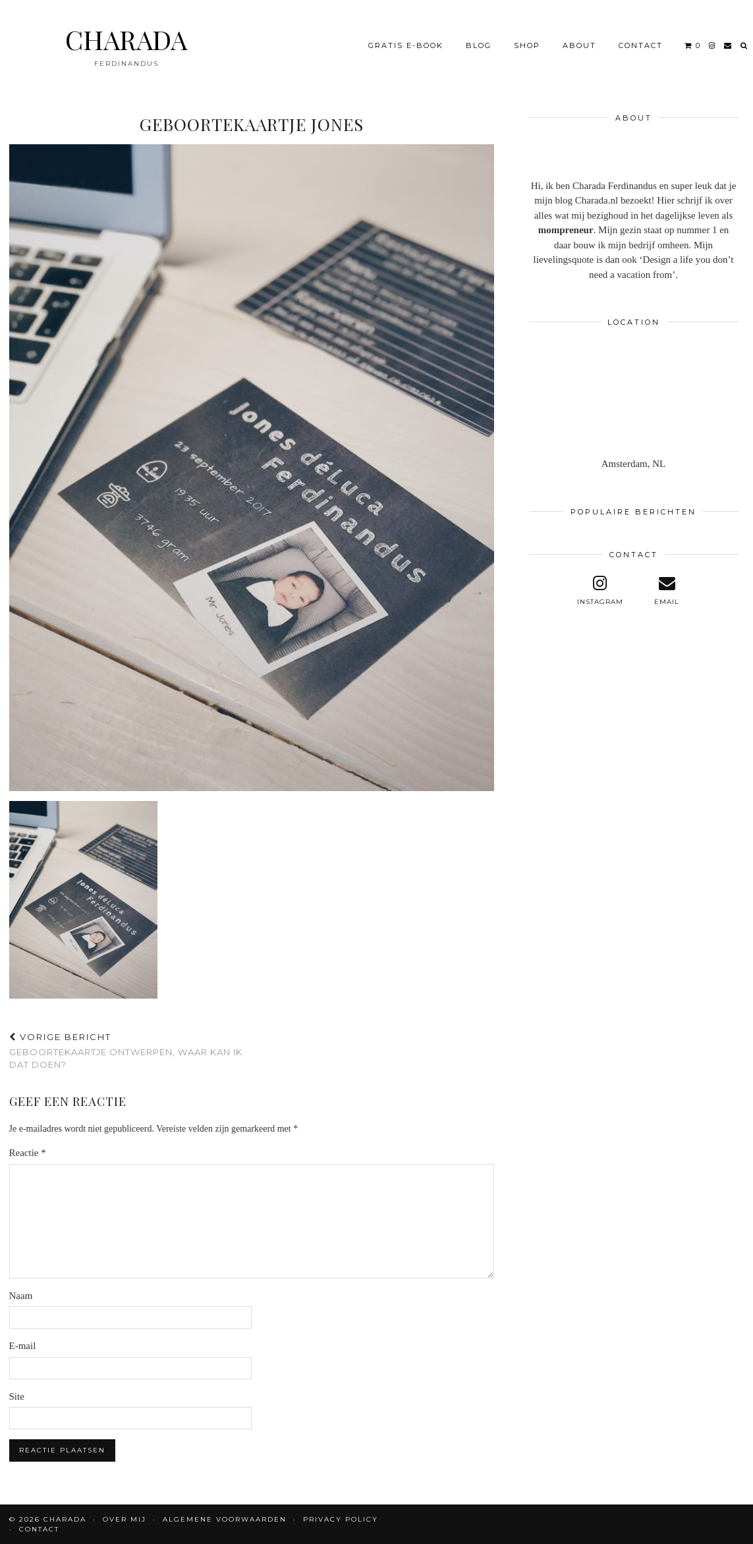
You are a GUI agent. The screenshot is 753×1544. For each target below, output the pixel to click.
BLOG (478, 45)
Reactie (27, 1152)
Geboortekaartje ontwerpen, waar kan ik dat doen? (130, 1051)
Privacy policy (340, 1519)
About (579, 45)
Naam (21, 1295)
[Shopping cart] (692, 45)
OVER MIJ (124, 1519)
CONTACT (641, 45)
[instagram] (712, 45)
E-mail (22, 1345)
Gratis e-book (405, 45)
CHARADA (126, 39)
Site (16, 1396)
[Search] (744, 45)
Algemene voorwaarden (225, 1519)
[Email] (728, 45)
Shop (527, 45)
